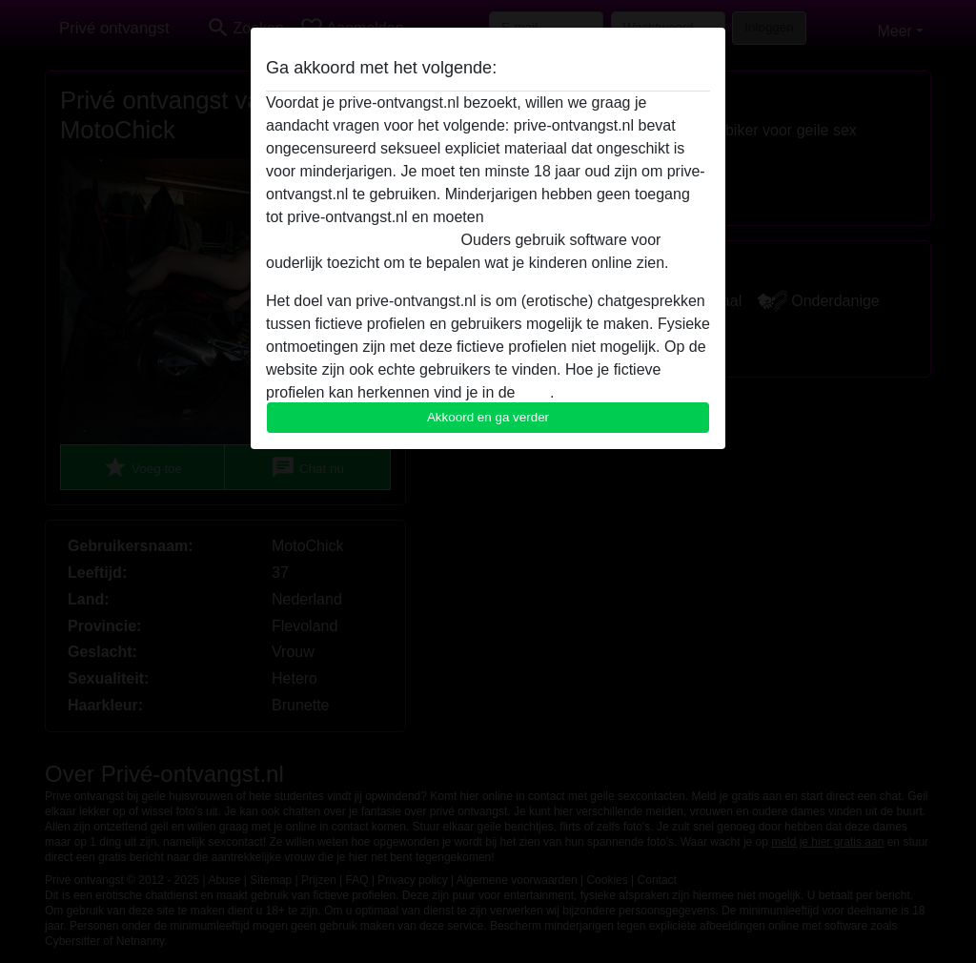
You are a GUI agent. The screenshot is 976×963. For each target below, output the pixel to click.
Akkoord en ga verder (488, 417)
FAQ (534, 392)
